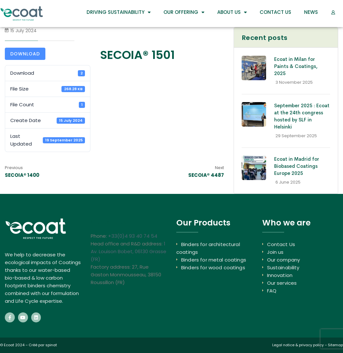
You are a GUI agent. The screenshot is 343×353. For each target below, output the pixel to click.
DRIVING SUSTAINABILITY (119, 12)
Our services (282, 283)
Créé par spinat (43, 345)
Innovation (280, 275)
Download (25, 54)
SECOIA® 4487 (206, 175)
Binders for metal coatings (213, 259)
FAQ (271, 290)
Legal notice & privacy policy (298, 345)
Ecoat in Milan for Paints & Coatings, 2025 (296, 66)
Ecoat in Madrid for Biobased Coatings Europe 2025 (296, 166)
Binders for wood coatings (213, 267)
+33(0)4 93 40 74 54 (132, 236)
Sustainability (283, 267)
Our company (283, 259)
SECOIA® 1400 (22, 175)
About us (232, 12)
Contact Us (275, 12)
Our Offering (183, 12)
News (311, 12)
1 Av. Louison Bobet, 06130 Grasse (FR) (128, 251)
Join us (275, 252)
